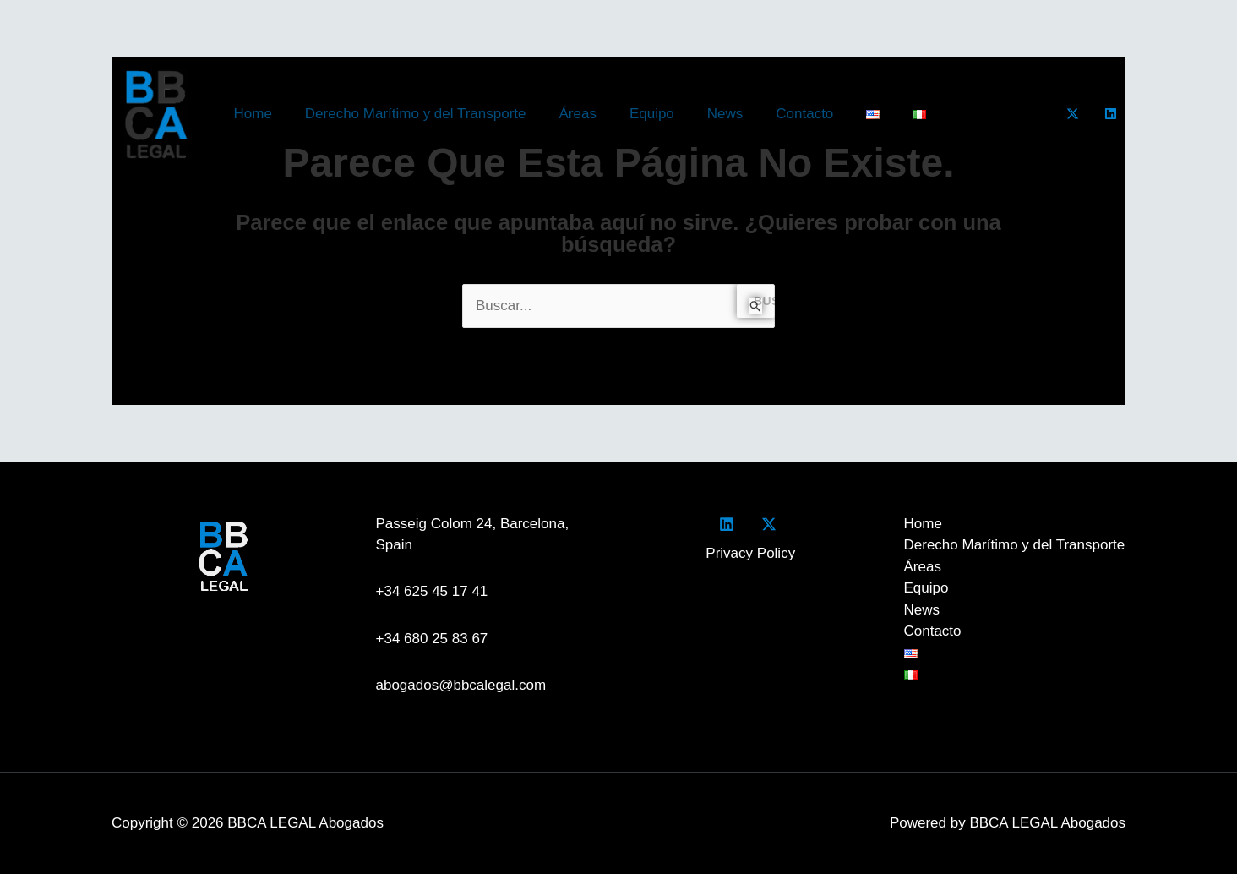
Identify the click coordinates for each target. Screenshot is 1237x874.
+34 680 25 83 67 (432, 639)
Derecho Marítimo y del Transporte (409, 114)
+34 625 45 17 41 (436, 591)
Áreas (567, 114)
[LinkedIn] (1110, 113)
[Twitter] (1072, 113)
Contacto (781, 114)
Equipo (637, 114)
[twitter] (771, 524)
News (706, 114)
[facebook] (730, 524)
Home (251, 114)
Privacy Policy (750, 553)
